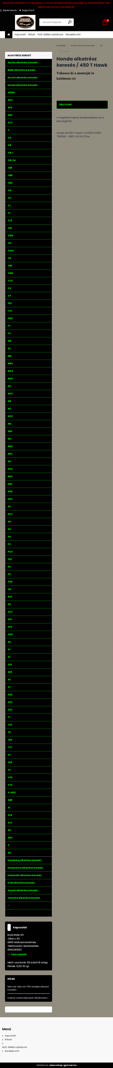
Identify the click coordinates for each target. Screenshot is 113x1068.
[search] (70, 22)
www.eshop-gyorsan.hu (63, 1065)
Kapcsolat (20, 34)
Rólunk (31, 34)
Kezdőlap (61, 45)
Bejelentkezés (10, 10)
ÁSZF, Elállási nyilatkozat (50, 34)
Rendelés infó (73, 34)
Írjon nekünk (19, 954)
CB (101, 45)
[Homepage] (8, 34)
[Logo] (25, 22)
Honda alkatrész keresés (83, 45)
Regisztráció (28, 10)
